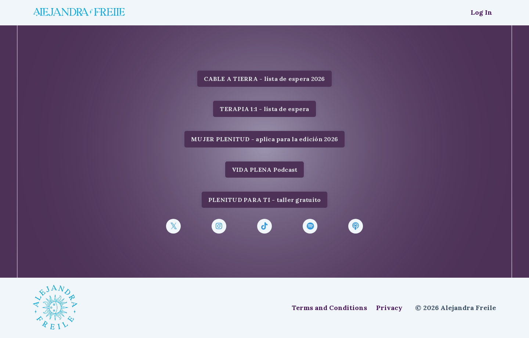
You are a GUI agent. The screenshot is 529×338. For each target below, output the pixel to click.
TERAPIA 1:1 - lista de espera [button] (264, 109)
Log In (481, 12)
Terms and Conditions (329, 307)
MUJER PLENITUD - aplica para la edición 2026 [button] (264, 139)
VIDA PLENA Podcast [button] (265, 169)
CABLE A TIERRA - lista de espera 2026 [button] (264, 78)
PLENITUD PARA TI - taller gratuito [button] (264, 199)
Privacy (389, 307)
